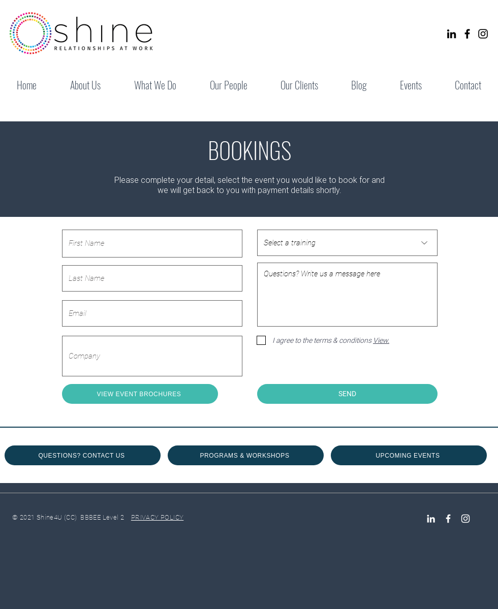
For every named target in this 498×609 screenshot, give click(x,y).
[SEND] (347, 394)
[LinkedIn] (451, 33)
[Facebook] (467, 33)
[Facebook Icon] (448, 518)
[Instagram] (483, 33)
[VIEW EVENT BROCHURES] (140, 394)
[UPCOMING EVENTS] (409, 455)
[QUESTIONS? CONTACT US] (83, 455)
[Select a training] (347, 243)
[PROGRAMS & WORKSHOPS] (246, 455)
